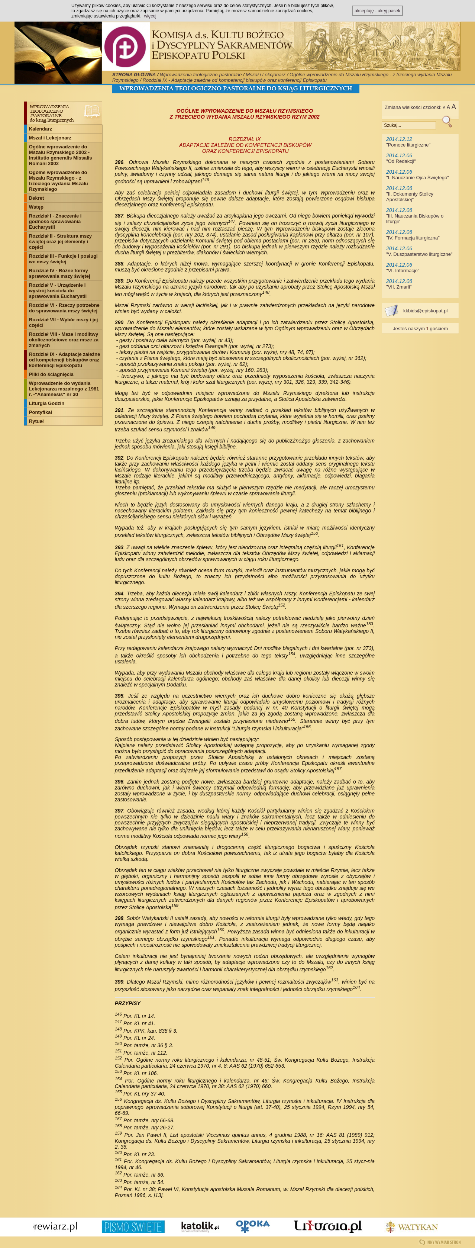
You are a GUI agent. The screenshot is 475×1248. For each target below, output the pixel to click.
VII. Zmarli (399, 287)
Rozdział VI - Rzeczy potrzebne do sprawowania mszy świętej (64, 307)
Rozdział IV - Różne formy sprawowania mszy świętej (59, 273)
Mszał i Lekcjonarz (265, 74)
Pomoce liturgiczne (408, 145)
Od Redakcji (401, 161)
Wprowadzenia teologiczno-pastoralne (201, 74)
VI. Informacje (403, 270)
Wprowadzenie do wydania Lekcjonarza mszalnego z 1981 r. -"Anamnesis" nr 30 (64, 388)
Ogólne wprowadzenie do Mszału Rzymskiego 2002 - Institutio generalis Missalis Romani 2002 (60, 155)
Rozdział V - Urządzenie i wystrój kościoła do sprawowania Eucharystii (58, 290)
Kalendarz (40, 129)
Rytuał (36, 421)
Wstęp (36, 207)
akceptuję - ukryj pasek (377, 10)
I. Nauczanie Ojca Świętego (417, 177)
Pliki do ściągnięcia (51, 374)
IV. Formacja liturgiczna (413, 238)
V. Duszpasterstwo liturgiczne (419, 254)
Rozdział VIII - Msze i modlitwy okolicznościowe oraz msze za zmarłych (63, 339)
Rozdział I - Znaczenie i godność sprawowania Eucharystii (55, 221)
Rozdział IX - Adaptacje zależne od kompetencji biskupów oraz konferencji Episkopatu (235, 80)
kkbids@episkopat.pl (425, 310)
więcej (150, 16)
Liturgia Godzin (46, 403)
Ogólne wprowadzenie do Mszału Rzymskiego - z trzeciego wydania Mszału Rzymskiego (58, 181)
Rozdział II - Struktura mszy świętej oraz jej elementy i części (60, 241)
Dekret (36, 198)
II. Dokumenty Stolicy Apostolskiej (409, 196)
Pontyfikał (40, 412)
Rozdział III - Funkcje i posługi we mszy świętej (63, 258)
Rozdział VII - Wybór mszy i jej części (63, 322)
